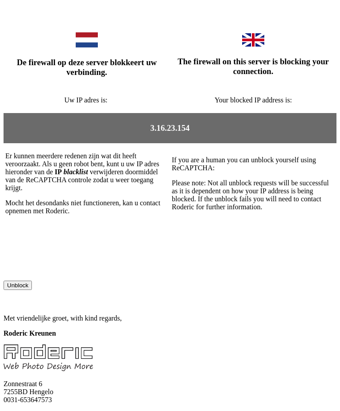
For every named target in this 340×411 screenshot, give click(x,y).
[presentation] (71, 263)
